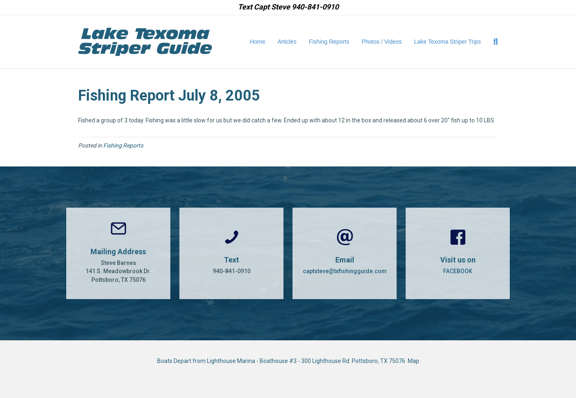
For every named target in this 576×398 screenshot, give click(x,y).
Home (257, 41)
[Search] (492, 41)
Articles (287, 41)
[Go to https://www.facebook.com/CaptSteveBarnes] (458, 253)
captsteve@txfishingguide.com (345, 271)
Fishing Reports (329, 41)
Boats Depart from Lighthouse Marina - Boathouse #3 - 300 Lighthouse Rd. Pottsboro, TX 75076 (282, 361)
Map (413, 361)
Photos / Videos (382, 41)
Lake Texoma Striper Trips (447, 41)
